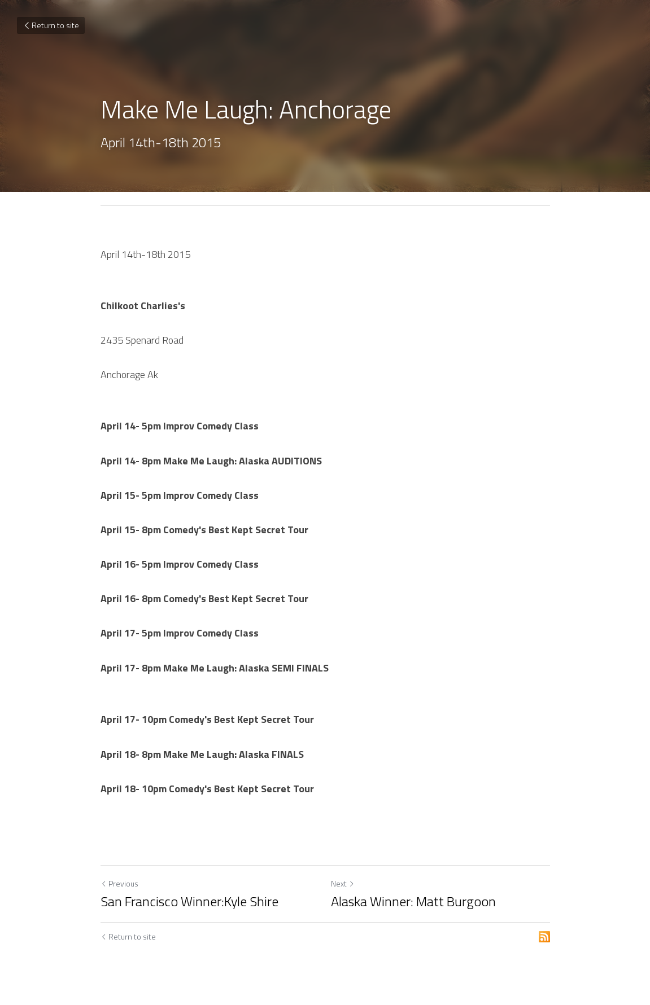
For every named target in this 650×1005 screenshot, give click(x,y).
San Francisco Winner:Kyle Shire (189, 901)
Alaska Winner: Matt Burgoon (413, 901)
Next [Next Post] (343, 883)
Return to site (51, 25)
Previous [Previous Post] (119, 883)
